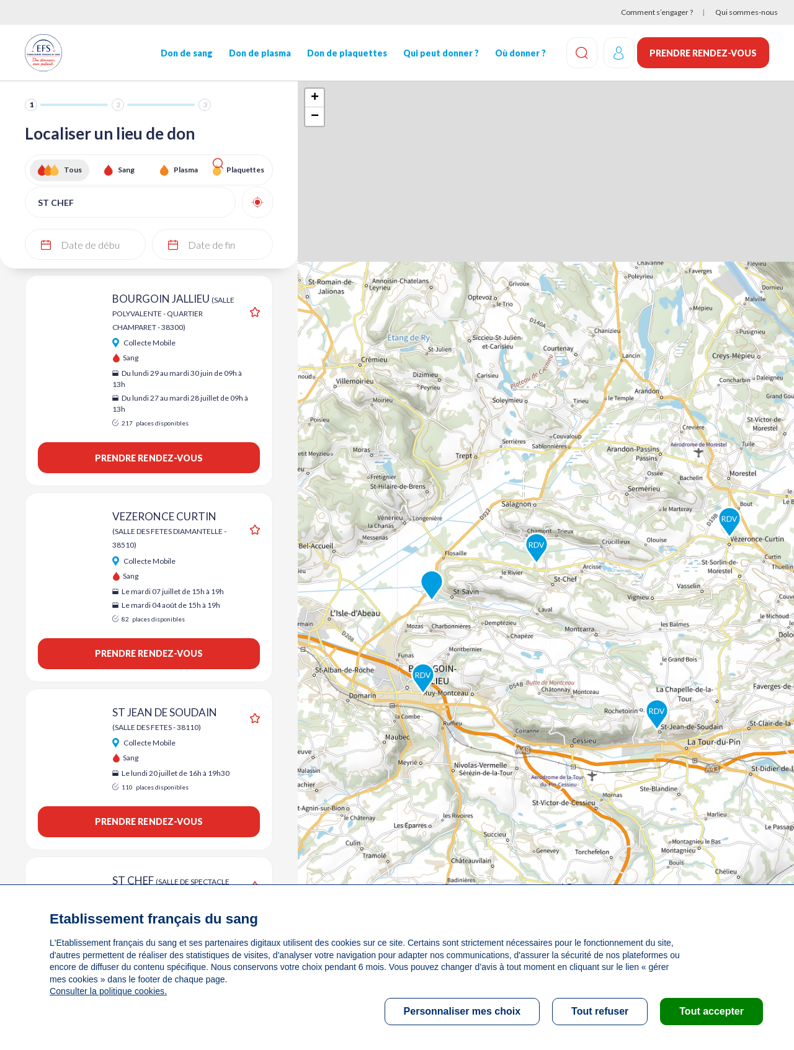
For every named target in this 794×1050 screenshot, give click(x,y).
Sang (126, 169)
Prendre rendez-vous (703, 53)
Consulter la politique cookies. (107, 991)
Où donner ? (516, 53)
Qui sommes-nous (746, 12)
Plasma (186, 169)
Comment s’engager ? (657, 12)
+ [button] (315, 98)
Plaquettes (245, 169)
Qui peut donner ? (438, 53)
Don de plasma (258, 53)
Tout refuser (599, 1011)
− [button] (315, 116)
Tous (73, 169)
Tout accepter (711, 1011)
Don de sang (185, 53)
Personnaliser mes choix (462, 1011)
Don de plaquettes (345, 53)
